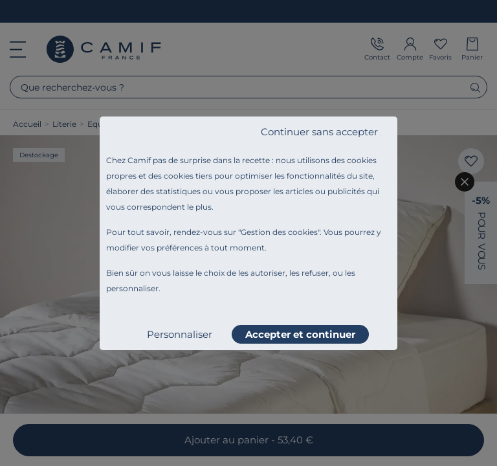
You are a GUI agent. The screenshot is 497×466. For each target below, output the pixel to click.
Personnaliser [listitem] (179, 334)
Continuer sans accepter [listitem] (319, 132)
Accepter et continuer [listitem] (300, 334)
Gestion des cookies (279, 232)
